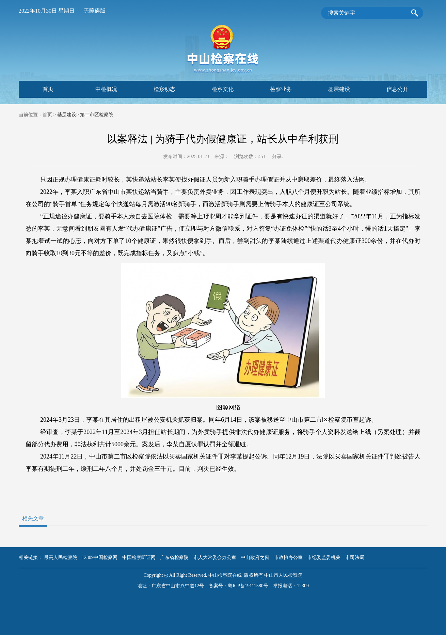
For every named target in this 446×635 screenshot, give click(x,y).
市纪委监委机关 (323, 557)
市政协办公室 (288, 557)
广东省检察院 (174, 557)
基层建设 (66, 114)
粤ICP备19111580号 (248, 585)
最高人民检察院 (60, 557)
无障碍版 (95, 11)
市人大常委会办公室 (214, 557)
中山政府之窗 (255, 557)
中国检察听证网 (139, 557)
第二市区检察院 (96, 114)
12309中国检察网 (99, 557)
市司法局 (354, 557)
